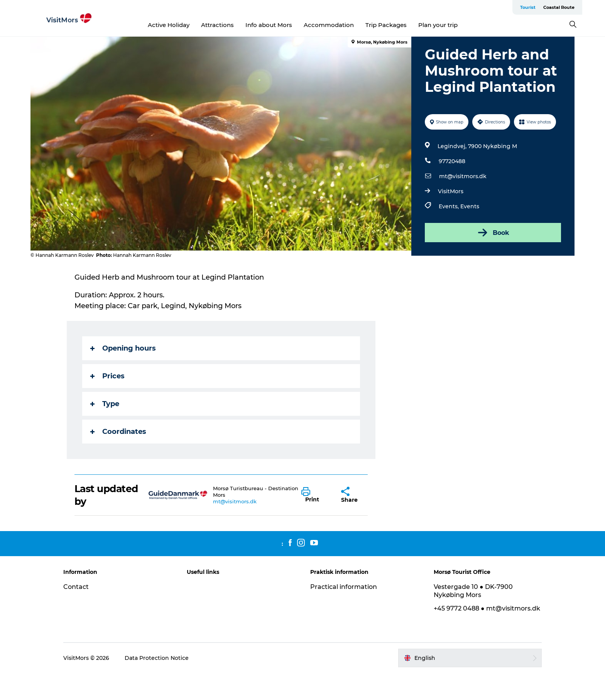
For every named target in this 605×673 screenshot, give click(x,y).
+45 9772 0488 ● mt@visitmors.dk (487, 608)
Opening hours (123, 348)
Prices (107, 376)
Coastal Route (559, 7)
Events (469, 206)
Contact (76, 586)
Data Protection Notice (157, 657)
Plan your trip (438, 25)
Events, (449, 206)
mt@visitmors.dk (463, 176)
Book (493, 232)
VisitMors (450, 191)
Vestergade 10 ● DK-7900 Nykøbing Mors (473, 591)
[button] (315, 495)
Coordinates (118, 431)
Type (104, 404)
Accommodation (329, 25)
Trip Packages (386, 25)
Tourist (528, 7)
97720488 (452, 161)
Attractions (217, 25)
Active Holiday (168, 25)
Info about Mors (268, 25)
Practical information (343, 586)
